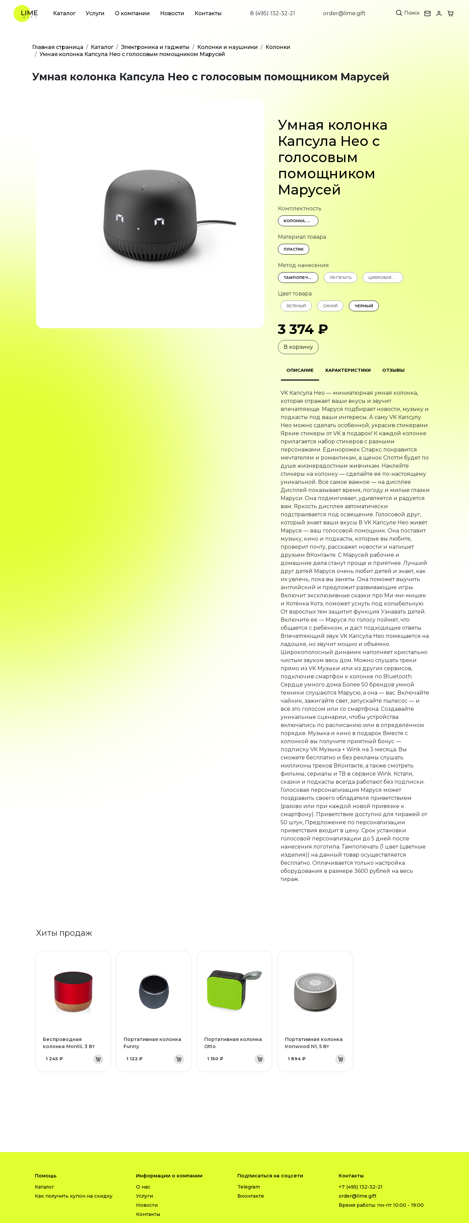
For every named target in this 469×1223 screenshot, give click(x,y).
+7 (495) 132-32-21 (361, 1187)
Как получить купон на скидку (73, 1196)
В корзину (298, 347)
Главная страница (57, 47)
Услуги (95, 13)
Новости (172, 13)
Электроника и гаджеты (155, 47)
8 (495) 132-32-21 (272, 13)
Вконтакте (250, 1196)
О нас (143, 1187)
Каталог (64, 13)
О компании (132, 13)
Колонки (277, 47)
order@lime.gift (344, 13)
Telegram (248, 1187)
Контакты (208, 13)
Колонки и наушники (227, 47)
